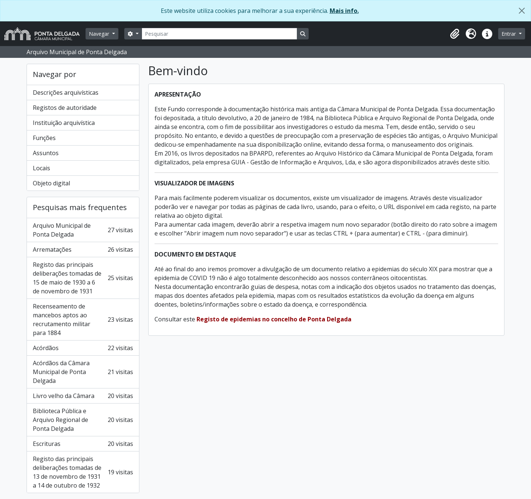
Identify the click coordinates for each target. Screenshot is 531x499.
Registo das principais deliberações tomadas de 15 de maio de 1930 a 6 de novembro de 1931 (83, 278)
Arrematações (83, 249)
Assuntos (46, 153)
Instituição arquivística (64, 123)
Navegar (100, 33)
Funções (44, 138)
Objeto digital (51, 183)
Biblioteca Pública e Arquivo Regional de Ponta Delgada (83, 420)
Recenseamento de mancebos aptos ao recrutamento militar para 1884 (83, 319)
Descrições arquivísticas (65, 92)
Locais (41, 168)
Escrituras (83, 443)
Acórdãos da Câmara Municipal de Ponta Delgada (83, 372)
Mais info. (344, 11)
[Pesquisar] (219, 33)
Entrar (509, 33)
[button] (455, 34)
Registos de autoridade (65, 108)
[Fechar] (522, 10)
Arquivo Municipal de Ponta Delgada (83, 229)
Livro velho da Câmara (83, 395)
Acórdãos (83, 347)
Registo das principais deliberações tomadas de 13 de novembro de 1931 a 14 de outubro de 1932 (83, 472)
